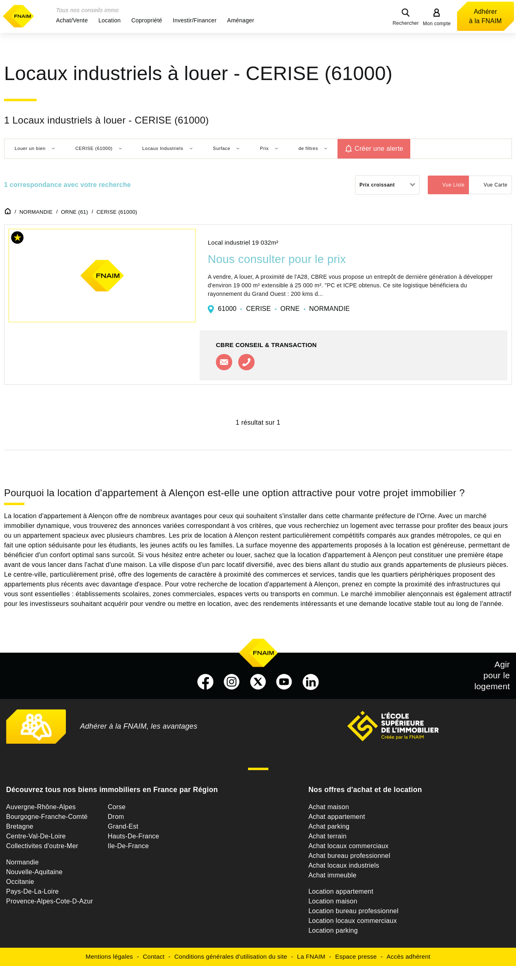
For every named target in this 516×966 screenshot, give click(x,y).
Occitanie (20, 881)
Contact (153, 956)
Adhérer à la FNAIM (485, 16)
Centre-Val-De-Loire (36, 836)
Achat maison (328, 806)
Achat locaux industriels (343, 865)
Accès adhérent (409, 956)
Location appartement (340, 891)
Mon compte (437, 23)
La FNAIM (311, 956)
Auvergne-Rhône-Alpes (41, 806)
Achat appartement (336, 816)
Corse (117, 806)
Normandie (22, 862)
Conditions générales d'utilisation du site (230, 956)
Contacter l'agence (224, 362)
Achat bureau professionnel (349, 855)
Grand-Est (123, 826)
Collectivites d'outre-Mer (42, 845)
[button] (72, 20)
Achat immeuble (332, 875)
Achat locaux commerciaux (348, 845)
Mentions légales (109, 956)
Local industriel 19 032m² (243, 242)
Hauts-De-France (133, 836)
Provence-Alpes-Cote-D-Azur (49, 901)
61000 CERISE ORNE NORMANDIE (284, 308)
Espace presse (356, 956)
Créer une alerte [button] (379, 148)
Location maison (332, 901)
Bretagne (19, 826)
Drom (116, 816)
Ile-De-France (128, 845)
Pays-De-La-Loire (32, 891)
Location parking (332, 930)
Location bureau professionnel (353, 910)
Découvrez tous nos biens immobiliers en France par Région (112, 790)
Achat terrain (327, 836)
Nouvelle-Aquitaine (34, 871)
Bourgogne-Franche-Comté (47, 816)
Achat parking (328, 826)
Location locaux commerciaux (352, 920)
